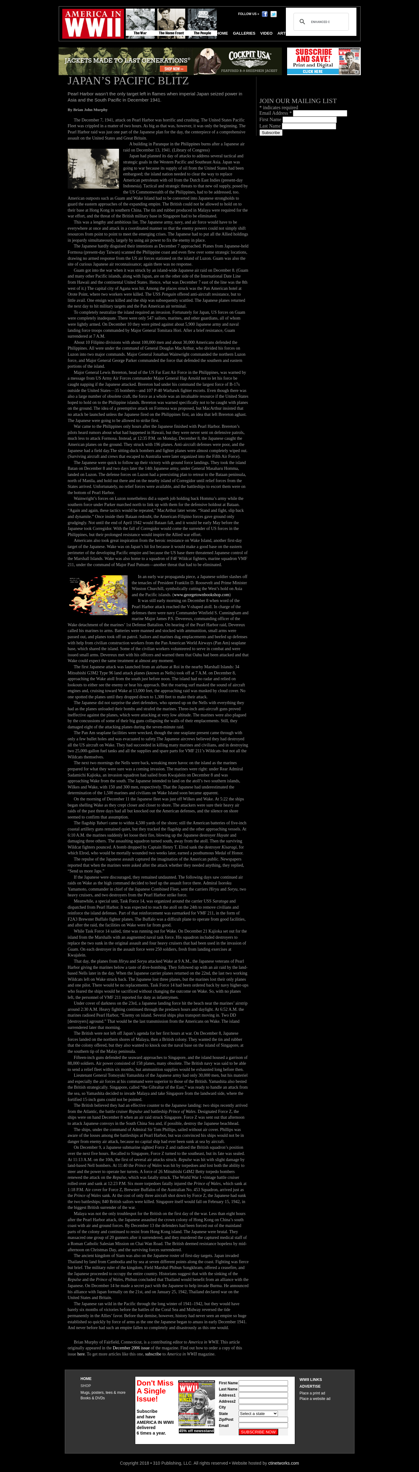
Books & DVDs (93, 1398)
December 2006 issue (131, 1348)
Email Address (276, 113)
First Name (271, 119)
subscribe (153, 1354)
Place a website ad (315, 1399)
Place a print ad (312, 1393)
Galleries (244, 33)
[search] (320, 21)
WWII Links (311, 1379)
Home (86, 1379)
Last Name (270, 125)
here (81, 1354)
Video (266, 33)
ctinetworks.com (283, 1463)
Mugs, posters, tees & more (103, 1392)
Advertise (310, 1386)
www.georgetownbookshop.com (201, 594)
